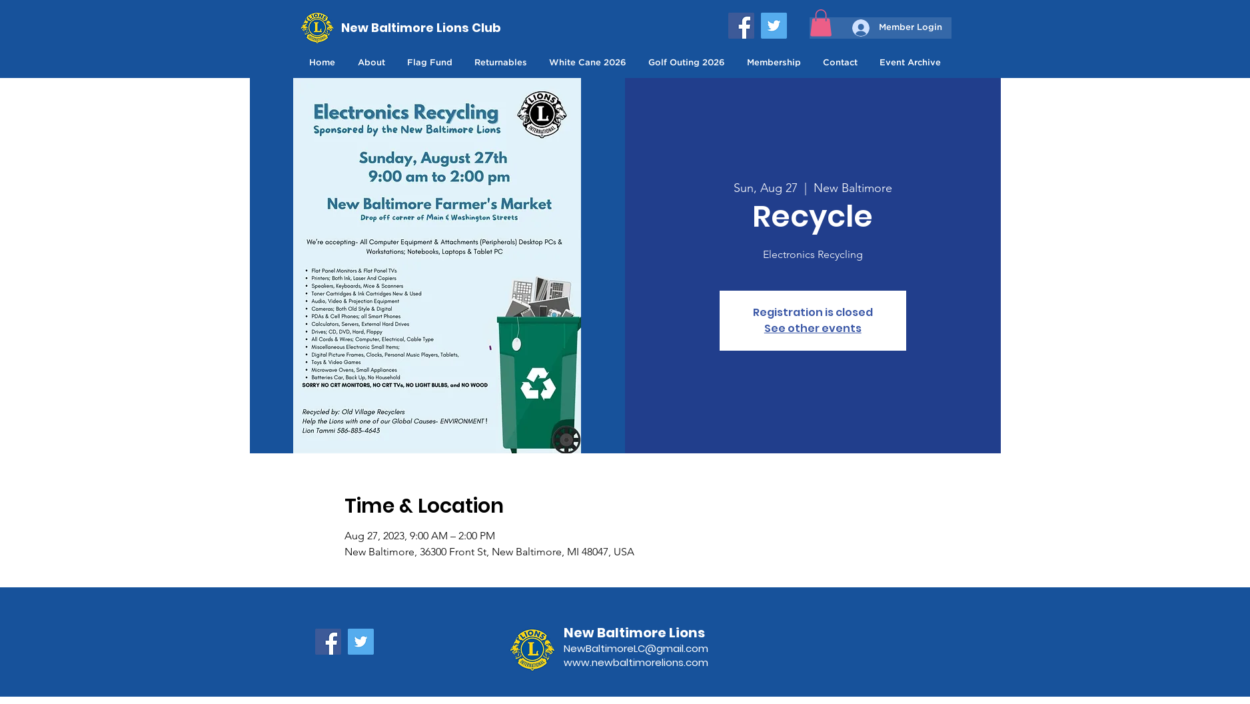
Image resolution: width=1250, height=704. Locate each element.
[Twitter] (774, 26)
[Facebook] (741, 26)
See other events (813, 328)
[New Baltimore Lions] (653, 632)
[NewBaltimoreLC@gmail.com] (653, 648)
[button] (821, 23)
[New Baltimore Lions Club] (421, 28)
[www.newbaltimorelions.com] (653, 662)
